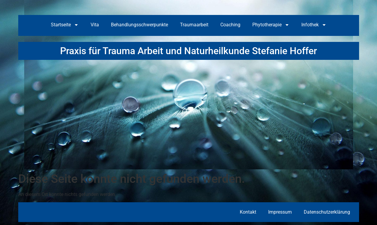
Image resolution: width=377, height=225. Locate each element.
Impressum (280, 212)
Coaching (230, 25)
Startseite (65, 24)
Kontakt (248, 212)
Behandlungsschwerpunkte (139, 25)
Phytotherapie (270, 24)
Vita (95, 25)
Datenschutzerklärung (327, 212)
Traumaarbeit (194, 25)
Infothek (313, 24)
